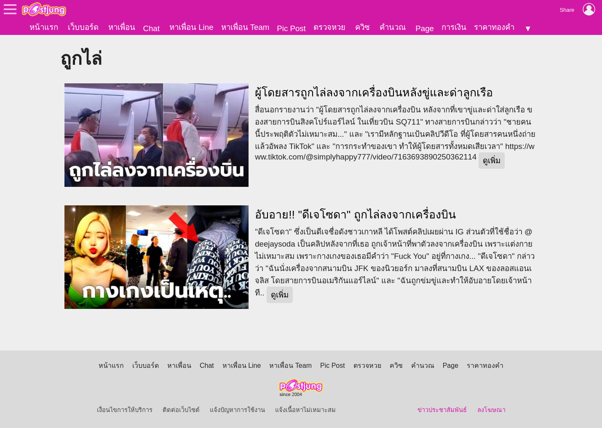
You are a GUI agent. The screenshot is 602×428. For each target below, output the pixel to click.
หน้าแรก (43, 27)
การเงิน (453, 27)
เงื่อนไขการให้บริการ (125, 410)
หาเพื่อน (121, 27)
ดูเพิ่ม (491, 160)
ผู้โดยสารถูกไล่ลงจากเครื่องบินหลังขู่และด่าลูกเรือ (374, 92)
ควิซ (362, 27)
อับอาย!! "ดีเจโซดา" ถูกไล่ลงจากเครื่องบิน (355, 214)
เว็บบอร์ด (83, 27)
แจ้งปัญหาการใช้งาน (237, 410)
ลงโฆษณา (491, 410)
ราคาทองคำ (494, 27)
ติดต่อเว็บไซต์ (181, 410)
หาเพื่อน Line (191, 27)
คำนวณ (393, 27)
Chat (151, 28)
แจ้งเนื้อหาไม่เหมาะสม (305, 410)
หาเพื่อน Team (245, 27)
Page (424, 28)
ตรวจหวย (329, 27)
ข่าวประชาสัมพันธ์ (442, 410)
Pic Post (291, 28)
